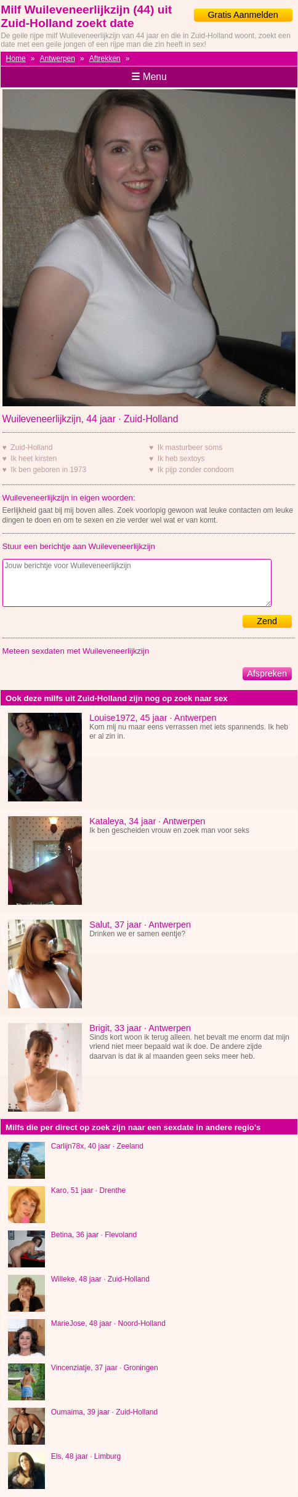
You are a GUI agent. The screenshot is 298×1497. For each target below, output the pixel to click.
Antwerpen (57, 58)
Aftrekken (105, 58)
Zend (267, 621)
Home (16, 58)
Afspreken (267, 673)
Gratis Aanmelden (242, 15)
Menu (148, 76)
